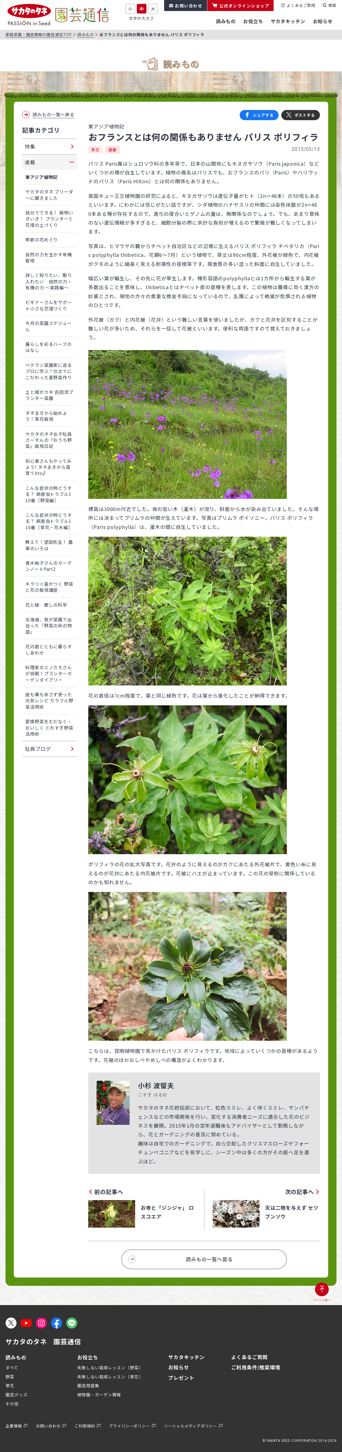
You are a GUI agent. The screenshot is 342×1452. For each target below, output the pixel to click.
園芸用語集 (88, 1385)
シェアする (263, 115)
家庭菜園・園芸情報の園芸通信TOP (39, 34)
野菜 (10, 1377)
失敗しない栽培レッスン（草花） (110, 1377)
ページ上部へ (322, 1300)
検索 (332, 5)
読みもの (86, 34)
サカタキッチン (186, 1356)
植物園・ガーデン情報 (99, 1394)
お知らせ (178, 1367)
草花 (95, 149)
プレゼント (181, 1377)
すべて (12, 1367)
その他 (12, 1404)
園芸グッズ (17, 1394)
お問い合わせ (188, 6)
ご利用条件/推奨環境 (255, 1367)
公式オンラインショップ (244, 6)
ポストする (305, 115)
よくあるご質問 (301, 5)
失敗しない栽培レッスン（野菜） (110, 1367)
